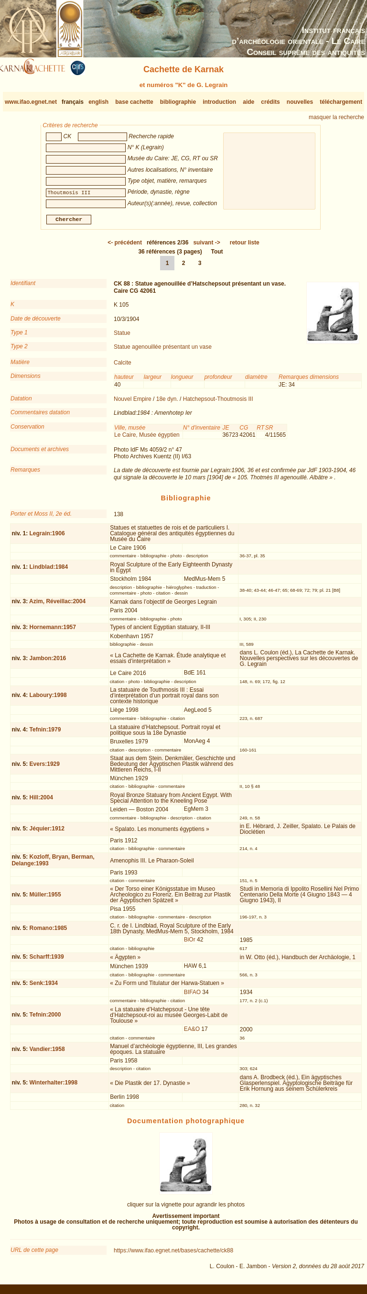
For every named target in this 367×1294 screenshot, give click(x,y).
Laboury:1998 (48, 699)
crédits (270, 102)
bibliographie (178, 102)
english (98, 102)
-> (206, 246)
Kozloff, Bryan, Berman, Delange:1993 (52, 863)
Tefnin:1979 (45, 733)
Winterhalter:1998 (54, 1086)
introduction (219, 102)
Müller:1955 (45, 898)
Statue (122, 336)
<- (125, 246)
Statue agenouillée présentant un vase (163, 350)
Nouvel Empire (132, 402)
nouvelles (300, 102)
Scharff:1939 (47, 960)
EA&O (192, 1032)
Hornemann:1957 (53, 631)
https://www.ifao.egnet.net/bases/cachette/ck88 (173, 1254)
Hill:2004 (41, 801)
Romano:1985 (48, 932)
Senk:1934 (44, 987)
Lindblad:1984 (49, 570)
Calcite (122, 366)
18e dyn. (167, 402)
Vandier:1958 (47, 1053)
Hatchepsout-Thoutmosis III (218, 402)
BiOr (189, 943)
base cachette (134, 102)
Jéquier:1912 (47, 832)
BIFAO (192, 996)
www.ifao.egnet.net (31, 102)
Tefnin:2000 (45, 1018)
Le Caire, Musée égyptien (147, 438)
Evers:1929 (45, 767)
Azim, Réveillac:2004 (57, 605)
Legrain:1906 (47, 537)
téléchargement (341, 102)
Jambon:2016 (48, 662)
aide (248, 102)
